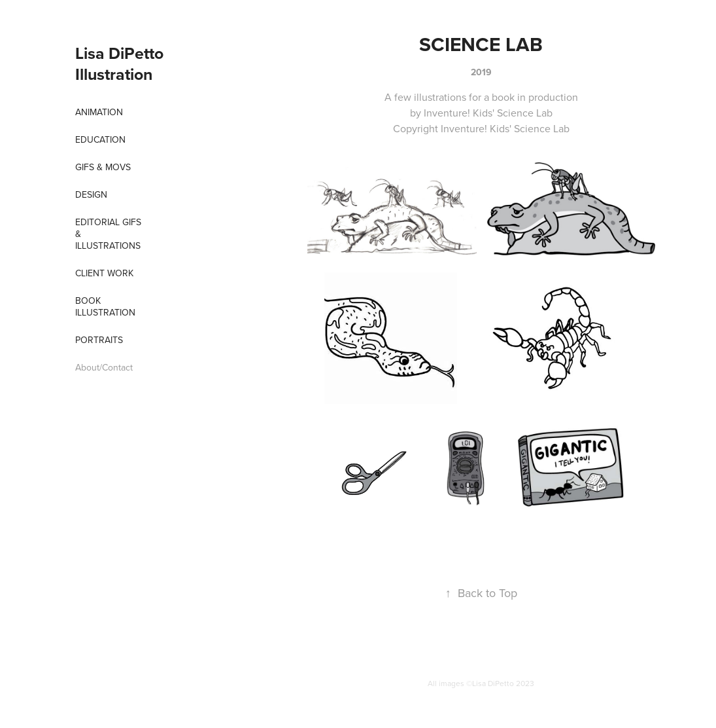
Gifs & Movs (103, 166)
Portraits (99, 339)
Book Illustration (105, 306)
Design (91, 194)
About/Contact (104, 367)
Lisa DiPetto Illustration (121, 63)
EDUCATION (100, 139)
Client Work (104, 273)
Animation (99, 111)
